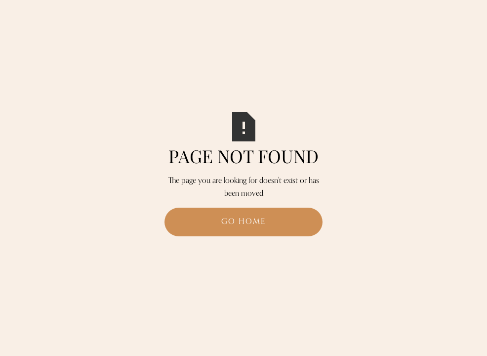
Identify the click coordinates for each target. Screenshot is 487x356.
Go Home (243, 221)
